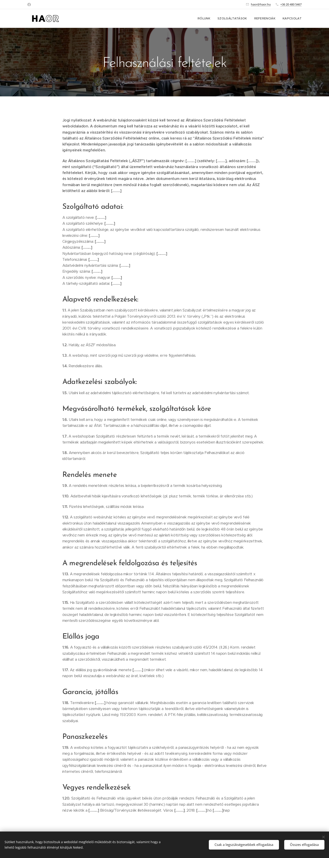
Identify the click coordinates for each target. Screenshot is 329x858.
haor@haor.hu (261, 4)
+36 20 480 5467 (291, 4)
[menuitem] (205, 18)
